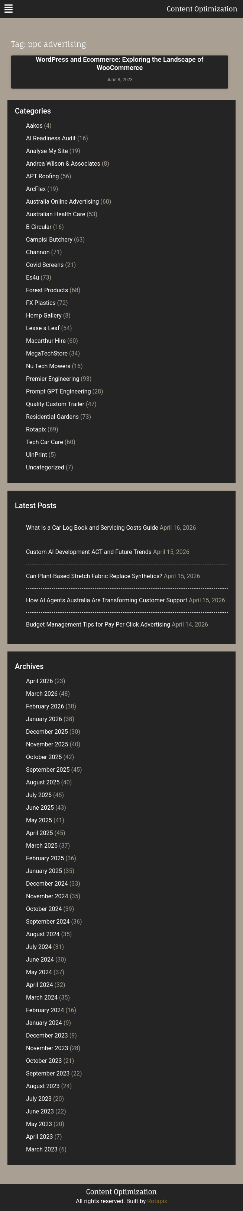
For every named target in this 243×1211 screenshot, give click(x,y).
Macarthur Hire (46, 340)
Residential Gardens (52, 416)
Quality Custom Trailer (55, 404)
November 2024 (47, 896)
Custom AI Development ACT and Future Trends (89, 551)
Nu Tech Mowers (48, 366)
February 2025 (45, 858)
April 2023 (39, 1136)
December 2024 (47, 883)
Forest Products (47, 290)
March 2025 (42, 845)
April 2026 (39, 681)
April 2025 (39, 832)
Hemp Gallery (44, 315)
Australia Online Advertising (62, 201)
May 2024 (39, 972)
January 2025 (44, 870)
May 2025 (39, 820)
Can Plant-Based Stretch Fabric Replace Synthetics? (94, 576)
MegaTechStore (47, 353)
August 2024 (42, 934)
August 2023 (42, 1086)
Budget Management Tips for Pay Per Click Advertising (98, 624)
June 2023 (40, 1111)
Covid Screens (45, 264)
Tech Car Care (44, 442)
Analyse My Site (47, 150)
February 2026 (45, 706)
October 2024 (44, 908)
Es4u (32, 277)
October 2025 (44, 757)
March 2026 (42, 693)
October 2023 (44, 1060)
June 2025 (40, 807)
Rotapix (36, 429)
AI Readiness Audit (51, 138)
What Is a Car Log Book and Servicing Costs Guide (92, 527)
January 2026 (44, 719)
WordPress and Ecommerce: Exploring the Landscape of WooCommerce (119, 63)
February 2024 (45, 1010)
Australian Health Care (55, 214)
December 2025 (47, 731)
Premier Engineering (52, 378)
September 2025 (48, 769)
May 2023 (39, 1124)
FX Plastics (41, 302)
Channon (38, 252)
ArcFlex (36, 188)
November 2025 (47, 744)
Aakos (34, 125)
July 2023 (39, 1098)
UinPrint (36, 454)
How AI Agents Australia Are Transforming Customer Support (106, 600)
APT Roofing (42, 176)
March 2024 (42, 997)
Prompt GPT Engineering (58, 391)
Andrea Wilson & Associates (63, 163)
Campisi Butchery (49, 239)
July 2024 (39, 946)
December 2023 (47, 1035)
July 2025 (39, 795)
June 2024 (40, 959)
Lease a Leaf (43, 328)
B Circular (39, 226)
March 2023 (42, 1149)
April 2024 (39, 984)
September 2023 (48, 1073)
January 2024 (44, 1022)
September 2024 (48, 921)
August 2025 (42, 782)
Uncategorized (45, 467)
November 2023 (47, 1048)
